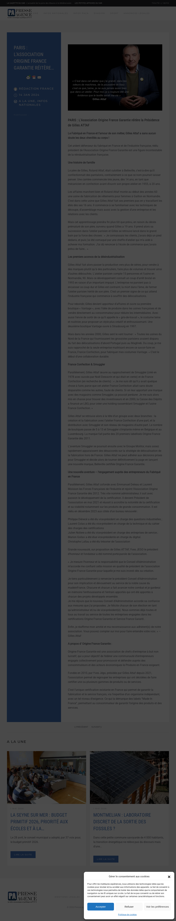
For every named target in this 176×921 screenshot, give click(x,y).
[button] (169, 876)
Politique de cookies (127, 914)
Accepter (101, 906)
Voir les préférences (157, 906)
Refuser (129, 906)
